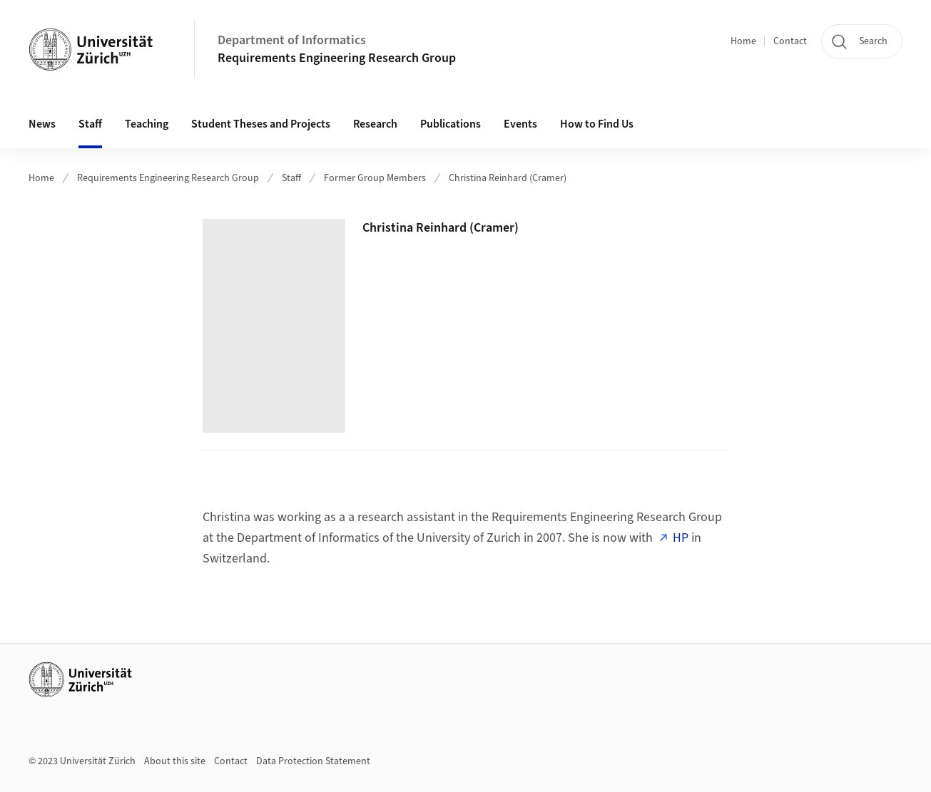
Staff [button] (90, 124)
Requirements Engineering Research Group (337, 58)
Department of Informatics (292, 40)
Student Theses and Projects (260, 124)
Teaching (146, 124)
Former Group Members (375, 178)
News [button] (42, 124)
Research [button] (375, 124)
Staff (291, 178)
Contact (790, 41)
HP (680, 538)
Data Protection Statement (313, 761)
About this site (174, 761)
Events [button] (520, 124)
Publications (450, 124)
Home (743, 41)
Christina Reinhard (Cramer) (507, 178)
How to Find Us (597, 124)
